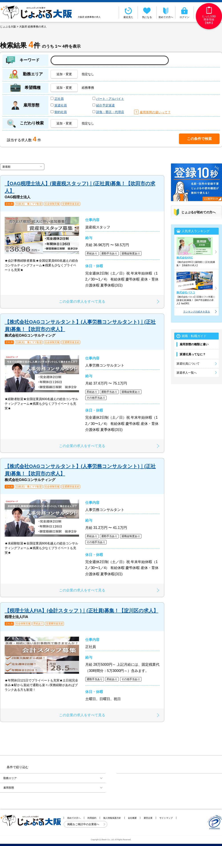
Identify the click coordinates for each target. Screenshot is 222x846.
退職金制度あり (130, 253)
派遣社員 (60, 105)
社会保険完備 (52, 204)
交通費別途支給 (70, 204)
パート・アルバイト (110, 98)
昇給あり (92, 253)
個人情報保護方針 (112, 818)
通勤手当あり (109, 253)
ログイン (184, 12)
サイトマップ (166, 818)
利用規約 (91, 818)
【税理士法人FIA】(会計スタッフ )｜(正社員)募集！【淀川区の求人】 (81, 610)
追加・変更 (64, 74)
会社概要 (132, 818)
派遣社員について (188, 363)
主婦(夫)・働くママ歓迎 (29, 204)
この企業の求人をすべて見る (82, 301)
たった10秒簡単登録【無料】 (209, 15)
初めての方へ (166, 12)
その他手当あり (96, 397)
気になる (147, 12)
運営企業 (148, 818)
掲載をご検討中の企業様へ (83, 824)
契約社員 (60, 112)
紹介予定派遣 (105, 105)
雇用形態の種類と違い (194, 344)
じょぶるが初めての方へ (198, 212)
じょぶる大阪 (8, 26)
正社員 (59, 98)
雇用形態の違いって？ (155, 112)
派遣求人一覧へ (186, 372)
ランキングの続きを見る (196, 311)
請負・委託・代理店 (110, 112)
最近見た (128, 12)
